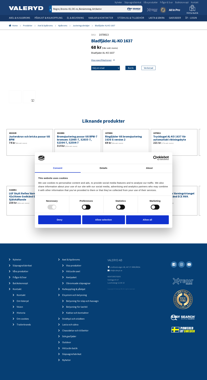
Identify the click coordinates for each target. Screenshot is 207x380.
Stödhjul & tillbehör (130, 17)
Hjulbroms (62, 25)
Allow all (147, 219)
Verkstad (148, 67)
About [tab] (149, 168)
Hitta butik (192, 12)
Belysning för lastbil (77, 306)
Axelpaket (71, 277)
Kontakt (194, 2)
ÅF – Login (191, 17)
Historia (21, 312)
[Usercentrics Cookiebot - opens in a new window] (155, 158)
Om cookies (23, 318)
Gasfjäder (175, 17)
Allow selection (103, 219)
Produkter (27, 25)
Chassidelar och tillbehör (75, 330)
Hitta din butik (69, 348)
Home (15, 25)
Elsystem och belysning (74, 295)
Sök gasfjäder (69, 336)
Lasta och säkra (70, 324)
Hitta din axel (73, 271)
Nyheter (118, 2)
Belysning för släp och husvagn (82, 300)
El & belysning (75, 17)
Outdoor (66, 342)
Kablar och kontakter (77, 312)
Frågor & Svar (166, 2)
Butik (131, 67)
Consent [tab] (57, 168)
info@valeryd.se (116, 270)
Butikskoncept (182, 2)
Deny (59, 219)
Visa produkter (73, 265)
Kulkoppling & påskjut (73, 289)
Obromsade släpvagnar (78, 283)
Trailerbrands (24, 324)
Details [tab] (103, 168)
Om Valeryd (23, 300)
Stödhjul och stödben (73, 318)
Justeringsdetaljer (81, 25)
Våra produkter (151, 2)
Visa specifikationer (103, 60)
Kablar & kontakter (100, 17)
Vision (20, 306)
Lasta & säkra (157, 17)
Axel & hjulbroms (19, 17)
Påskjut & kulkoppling (48, 17)
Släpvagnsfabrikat (132, 2)
